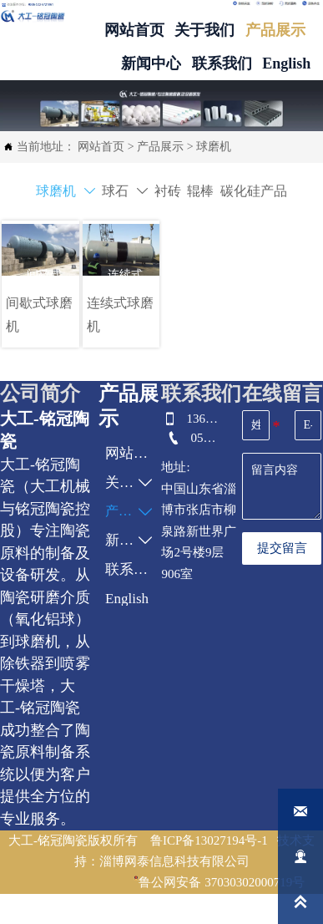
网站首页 (101, 146)
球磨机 (213, 146)
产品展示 (160, 146)
